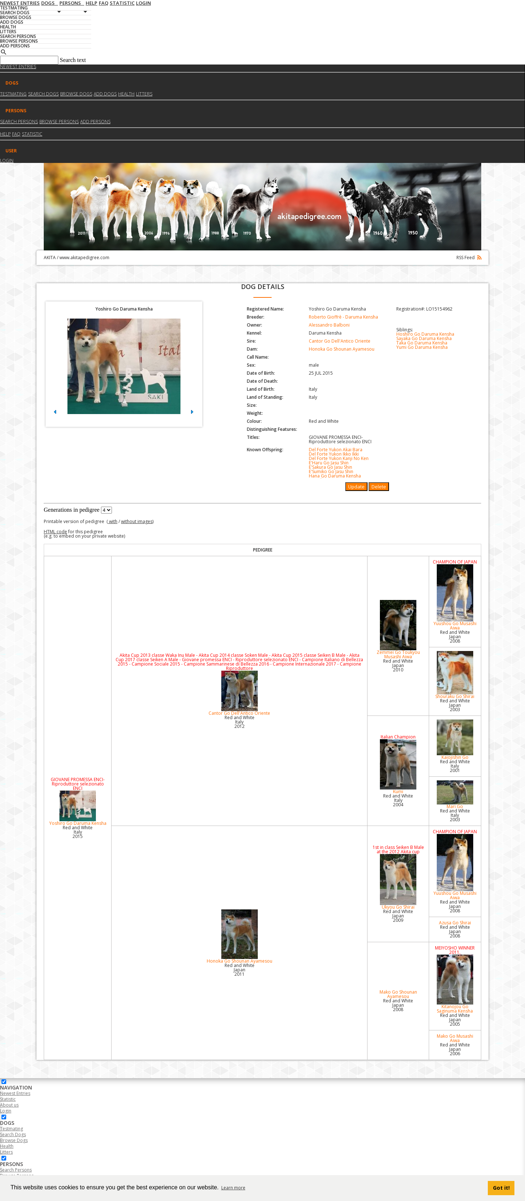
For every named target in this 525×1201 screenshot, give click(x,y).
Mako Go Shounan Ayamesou (398, 994)
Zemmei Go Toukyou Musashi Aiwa (398, 630)
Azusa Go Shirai (455, 923)
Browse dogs (76, 94)
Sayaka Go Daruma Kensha (424, 338)
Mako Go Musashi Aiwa (455, 1038)
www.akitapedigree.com (84, 257)
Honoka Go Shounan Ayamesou (341, 349)
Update (356, 486)
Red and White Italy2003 (455, 815)
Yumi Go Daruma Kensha (422, 347)
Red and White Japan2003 (455, 705)
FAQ (16, 134)
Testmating (13, 94)
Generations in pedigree (72, 510)
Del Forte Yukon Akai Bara (335, 450)
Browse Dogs (14, 1140)
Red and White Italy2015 (78, 831)
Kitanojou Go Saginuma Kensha (455, 984)
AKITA (50, 257)
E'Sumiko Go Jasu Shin (331, 471)
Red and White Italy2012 (239, 721)
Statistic (32, 134)
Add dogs (105, 94)
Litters (144, 94)
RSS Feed (468, 257)
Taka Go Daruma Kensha (421, 343)
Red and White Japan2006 (455, 1049)
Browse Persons (59, 121)
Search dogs (43, 94)
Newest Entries (18, 66)
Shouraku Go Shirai (455, 675)
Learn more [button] (233, 1188)
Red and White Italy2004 (398, 800)
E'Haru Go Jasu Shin (329, 463)
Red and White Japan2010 (398, 665)
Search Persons (19, 121)
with (112, 521)
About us (9, 1105)
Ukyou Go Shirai (398, 882)
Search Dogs (13, 1134)
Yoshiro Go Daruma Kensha (78, 808)
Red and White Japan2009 (398, 915)
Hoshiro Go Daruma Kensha (425, 334)
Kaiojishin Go (455, 740)
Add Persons (95, 121)
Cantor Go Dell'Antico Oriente (339, 341)
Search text (73, 60)
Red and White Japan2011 (239, 969)
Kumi (398, 767)
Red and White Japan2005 (455, 1019)
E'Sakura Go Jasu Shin (330, 467)
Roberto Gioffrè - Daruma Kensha (343, 317)
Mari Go (455, 795)
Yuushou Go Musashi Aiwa (455, 597)
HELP (5, 134)
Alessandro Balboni (329, 325)
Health (126, 94)
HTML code (55, 532)
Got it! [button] (501, 1187)
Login (6, 160)
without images (136, 521)
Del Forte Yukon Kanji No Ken (339, 458)
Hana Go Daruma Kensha (335, 476)
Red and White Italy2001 (455, 766)
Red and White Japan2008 (455, 636)
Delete (379, 486)
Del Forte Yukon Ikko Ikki (334, 454)
